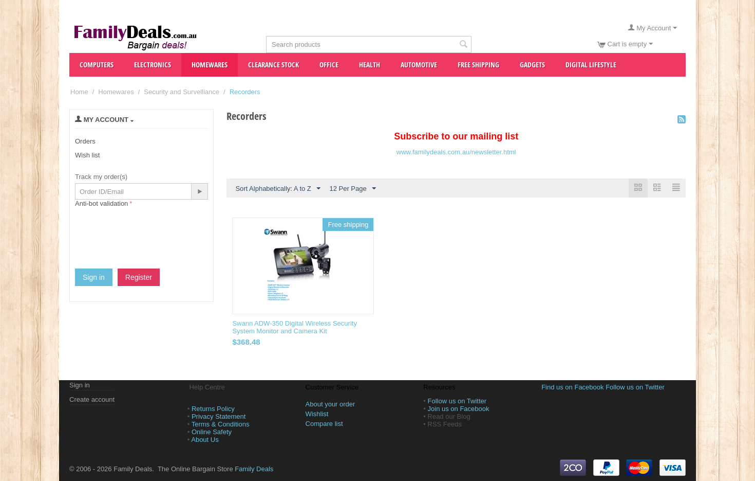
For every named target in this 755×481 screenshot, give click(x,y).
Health (369, 64)
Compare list (324, 423)
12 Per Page (352, 189)
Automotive (419, 64)
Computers (97, 64)
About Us (204, 439)
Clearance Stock (273, 64)
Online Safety (212, 432)
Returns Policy (213, 409)
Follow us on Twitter (457, 401)
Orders (85, 141)
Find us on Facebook (572, 387)
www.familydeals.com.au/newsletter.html (456, 152)
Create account (92, 399)
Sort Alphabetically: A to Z (277, 189)
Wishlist (317, 414)
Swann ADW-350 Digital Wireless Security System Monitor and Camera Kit (294, 327)
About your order (330, 404)
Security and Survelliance (181, 92)
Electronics (152, 64)
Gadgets (532, 64)
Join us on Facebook (458, 409)
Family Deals (254, 469)
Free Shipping (478, 64)
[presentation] (153, 230)
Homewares (210, 64)
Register (138, 277)
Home (79, 92)
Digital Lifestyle (590, 64)
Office (328, 64)
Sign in (94, 277)
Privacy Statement (219, 416)
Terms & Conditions (221, 424)
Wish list (87, 155)
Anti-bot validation (101, 203)
